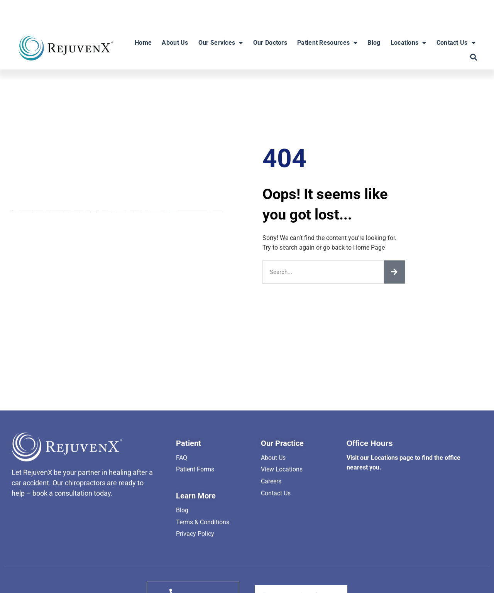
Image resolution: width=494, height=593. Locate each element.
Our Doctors (270, 42)
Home (143, 42)
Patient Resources (327, 43)
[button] (474, 57)
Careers (271, 579)
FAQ (181, 555)
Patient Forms (195, 567)
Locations (408, 43)
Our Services (220, 43)
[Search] (394, 272)
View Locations (282, 567)
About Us (175, 42)
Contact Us (455, 43)
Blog (373, 42)
